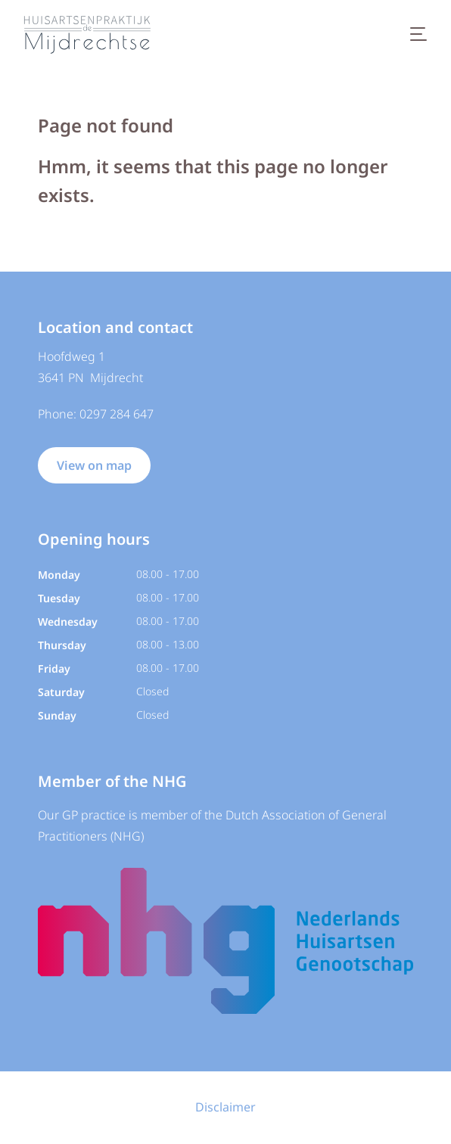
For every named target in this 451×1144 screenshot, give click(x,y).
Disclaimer (225, 1107)
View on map (94, 465)
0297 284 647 (116, 414)
